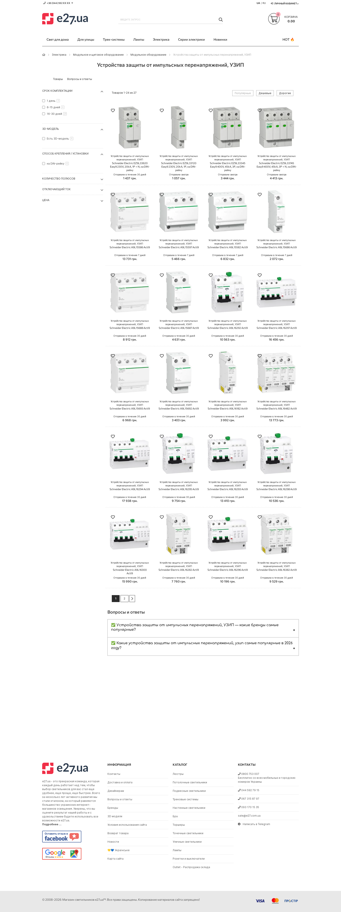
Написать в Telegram (254, 824)
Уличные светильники (187, 841)
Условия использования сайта (127, 824)
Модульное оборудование (148, 54)
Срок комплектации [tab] (57, 90)
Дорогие (285, 93)
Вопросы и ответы (119, 799)
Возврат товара (118, 833)
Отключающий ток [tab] (56, 189)
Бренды (112, 807)
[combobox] (170, 19)
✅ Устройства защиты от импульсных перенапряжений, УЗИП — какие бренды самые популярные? (195, 627)
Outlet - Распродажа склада (191, 867)
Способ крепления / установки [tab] (65, 153)
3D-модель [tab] (50, 128)
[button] (113, 111)
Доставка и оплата (119, 782)
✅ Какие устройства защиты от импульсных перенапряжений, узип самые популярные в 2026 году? (202, 645)
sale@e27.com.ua (249, 815)
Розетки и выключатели (189, 858)
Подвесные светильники (189, 790)
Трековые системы (185, 799)
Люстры (178, 774)
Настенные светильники (189, 807)
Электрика (59, 54)
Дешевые (265, 93)
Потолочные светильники (190, 782)
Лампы (177, 850)
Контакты (113, 774)
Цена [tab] (45, 200)
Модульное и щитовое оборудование (98, 54)
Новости (113, 841)
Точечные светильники (188, 833)
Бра (175, 816)
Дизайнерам (115, 790)
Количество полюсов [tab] (58, 178)
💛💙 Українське (118, 850)
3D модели (114, 816)
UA (258, 3)
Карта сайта (115, 858)
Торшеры (179, 824)
